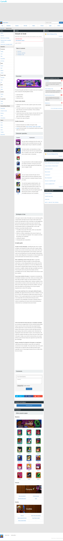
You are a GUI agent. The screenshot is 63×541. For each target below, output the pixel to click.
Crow (2, 103)
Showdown (3, 117)
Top (2, 25)
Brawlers (9, 25)
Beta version (47, 171)
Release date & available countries (6, 41)
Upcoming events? (49, 168)
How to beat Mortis (22, 521)
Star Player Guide (36, 518)
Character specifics (21, 52)
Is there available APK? (50, 183)
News (33, 25)
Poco (27, 126)
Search (61, 22)
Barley (2, 70)
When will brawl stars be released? (52, 162)
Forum (42, 25)
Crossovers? (47, 174)
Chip (2, 127)
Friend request (36, 496)
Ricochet (2, 77)
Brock (2, 65)
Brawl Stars (5, 22)
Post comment (29, 389)
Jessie (34, 126)
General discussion (22, 499)
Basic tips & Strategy (5, 37)
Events (17, 25)
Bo (1, 82)
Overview (19, 51)
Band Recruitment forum (50, 95)
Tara (1, 96)
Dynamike (3, 58)
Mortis (17, 128)
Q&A (50, 25)
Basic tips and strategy (36, 516)
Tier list (25, 25)
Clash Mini (47, 199)
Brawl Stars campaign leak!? (7, 44)
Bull (1, 68)
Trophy (2, 132)
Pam (2, 87)
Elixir (2, 125)
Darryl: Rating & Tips (49, 88)
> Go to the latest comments (56, 108)
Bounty (2, 113)
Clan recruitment (22, 496)
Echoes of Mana (48, 193)
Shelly (39, 126)
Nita (37, 126)
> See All (60, 36)
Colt (1, 53)
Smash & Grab (4, 110)
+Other (58, 25)
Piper (2, 89)
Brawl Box (3, 134)
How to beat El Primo (22, 518)
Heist (2, 115)
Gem (2, 129)
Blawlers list (47, 103)
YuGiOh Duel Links (49, 196)
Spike (2, 101)
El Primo (30, 126)
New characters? (48, 177)
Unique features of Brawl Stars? (51, 165)
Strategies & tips (20, 54)
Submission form (29, 406)
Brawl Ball (3, 108)
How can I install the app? (50, 180)
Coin (2, 122)
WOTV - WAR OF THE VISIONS (51, 202)
